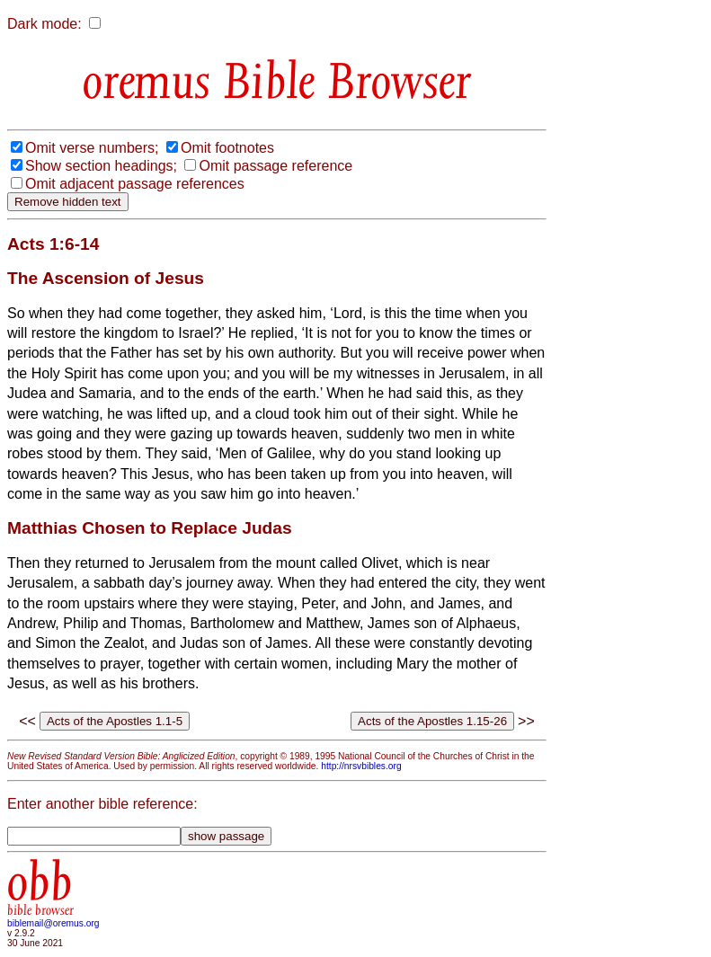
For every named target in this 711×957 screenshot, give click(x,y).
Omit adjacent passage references (134, 183)
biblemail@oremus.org (53, 923)
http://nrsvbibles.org (361, 766)
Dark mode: (44, 23)
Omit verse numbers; (91, 147)
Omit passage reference (275, 165)
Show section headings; (101, 165)
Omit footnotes (227, 147)
